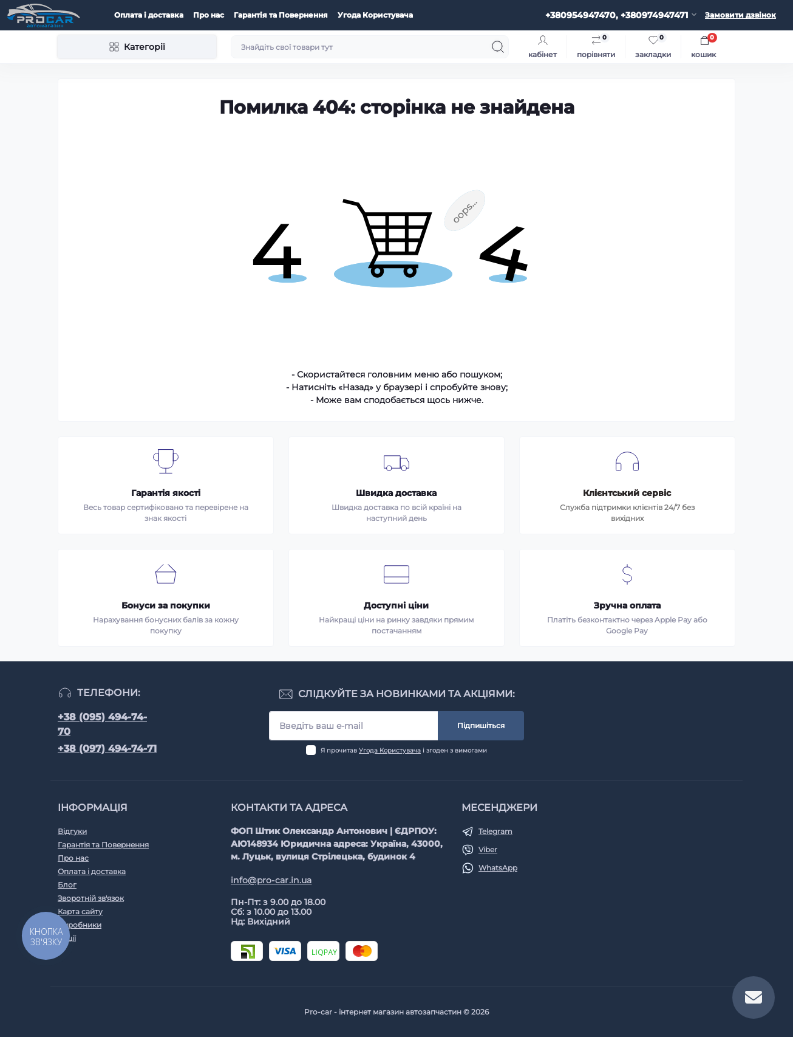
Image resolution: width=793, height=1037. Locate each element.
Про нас (208, 14)
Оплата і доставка (148, 14)
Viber (487, 849)
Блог (67, 884)
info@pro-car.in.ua (271, 880)
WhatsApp (497, 867)
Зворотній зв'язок (91, 898)
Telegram (495, 831)
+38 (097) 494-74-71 (107, 748)
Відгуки (72, 831)
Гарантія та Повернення (281, 14)
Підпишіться (481, 725)
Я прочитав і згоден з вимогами (404, 750)
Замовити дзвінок (740, 14)
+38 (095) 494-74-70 (102, 724)
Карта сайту (80, 911)
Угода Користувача (375, 14)
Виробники (79, 924)
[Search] (498, 46)
